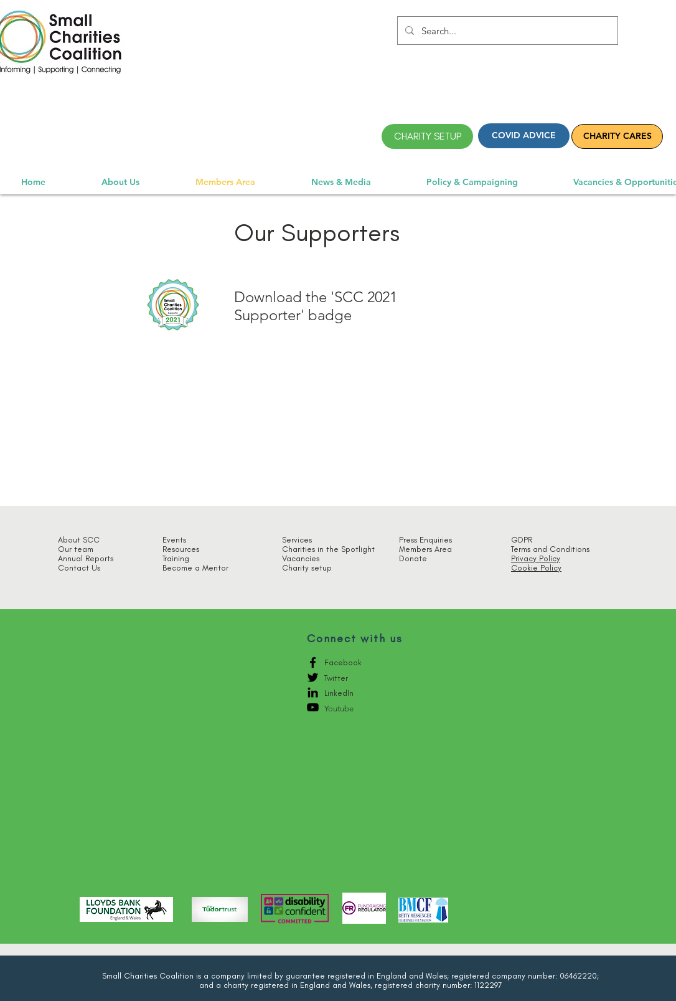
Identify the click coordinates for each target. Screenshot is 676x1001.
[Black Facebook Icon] (313, 662)
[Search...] (506, 30)
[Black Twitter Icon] (313, 677)
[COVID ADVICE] (524, 135)
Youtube (339, 708)
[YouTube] (313, 707)
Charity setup (307, 567)
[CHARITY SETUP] (427, 136)
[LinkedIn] (313, 692)
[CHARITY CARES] (617, 136)
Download (268, 297)
